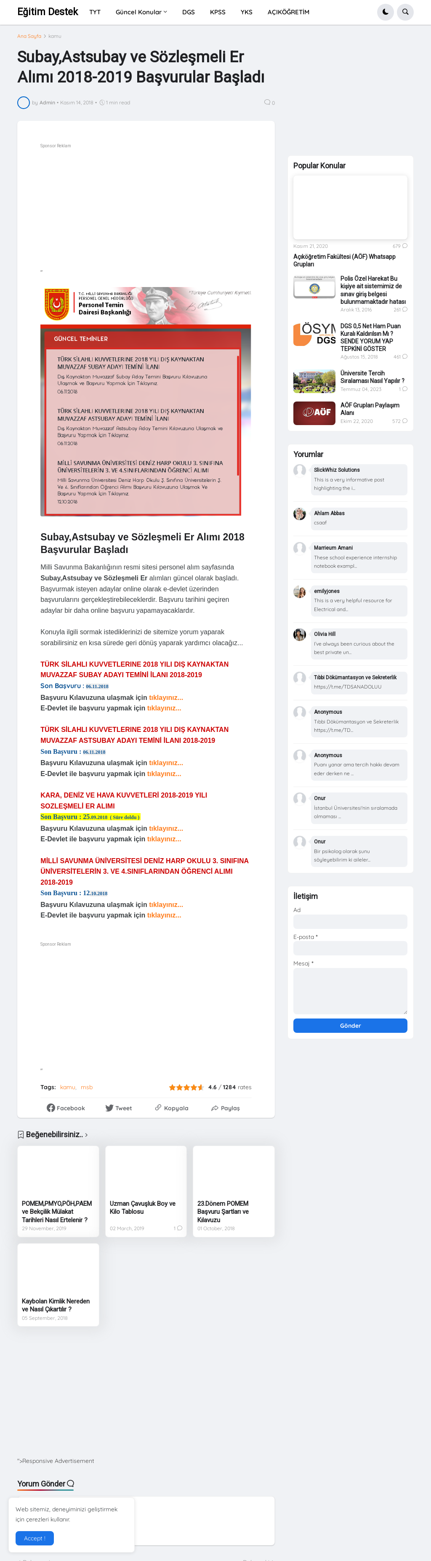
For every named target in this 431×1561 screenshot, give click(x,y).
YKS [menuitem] (247, 12)
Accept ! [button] (34, 1538)
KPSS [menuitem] (218, 12)
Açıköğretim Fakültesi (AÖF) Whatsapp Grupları (344, 260)
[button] (385, 12)
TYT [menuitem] (95, 12)
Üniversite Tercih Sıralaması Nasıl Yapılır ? (372, 377)
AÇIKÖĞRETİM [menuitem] (288, 12)
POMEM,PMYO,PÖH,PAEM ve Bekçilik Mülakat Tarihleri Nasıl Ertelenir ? (57, 1212)
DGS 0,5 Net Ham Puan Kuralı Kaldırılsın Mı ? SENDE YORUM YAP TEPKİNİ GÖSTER (371, 338)
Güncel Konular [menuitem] (139, 12)
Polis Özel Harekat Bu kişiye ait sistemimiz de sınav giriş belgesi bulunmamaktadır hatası (373, 290)
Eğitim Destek (47, 12)
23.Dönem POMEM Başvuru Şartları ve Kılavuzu (223, 1212)
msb (87, 1087)
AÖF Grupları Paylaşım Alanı (370, 409)
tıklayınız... (167, 697)
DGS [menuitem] (188, 12)
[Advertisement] (169, 210)
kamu (54, 36)
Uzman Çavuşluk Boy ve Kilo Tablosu (143, 1208)
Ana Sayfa (29, 36)
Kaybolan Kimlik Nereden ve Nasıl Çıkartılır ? (56, 1306)
